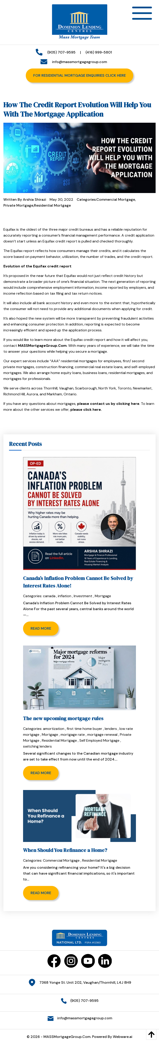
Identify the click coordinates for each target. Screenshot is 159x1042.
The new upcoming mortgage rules (63, 718)
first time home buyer (84, 728)
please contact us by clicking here (108, 403)
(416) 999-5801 (98, 52)
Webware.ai (122, 1036)
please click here (85, 409)
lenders (111, 728)
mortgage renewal (102, 734)
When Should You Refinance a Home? (65, 850)
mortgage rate (73, 734)
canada (49, 596)
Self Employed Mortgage (99, 740)
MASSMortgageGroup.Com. (67, 1036)
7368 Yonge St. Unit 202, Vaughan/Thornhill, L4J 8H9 (85, 982)
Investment (83, 596)
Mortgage (103, 596)
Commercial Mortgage (115, 199)
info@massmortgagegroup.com (77, 61)
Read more (41, 628)
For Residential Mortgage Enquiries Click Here (79, 75)
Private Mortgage (18, 205)
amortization (53, 728)
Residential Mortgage (52, 205)
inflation (64, 596)
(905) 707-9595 (60, 52)
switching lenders (37, 746)
